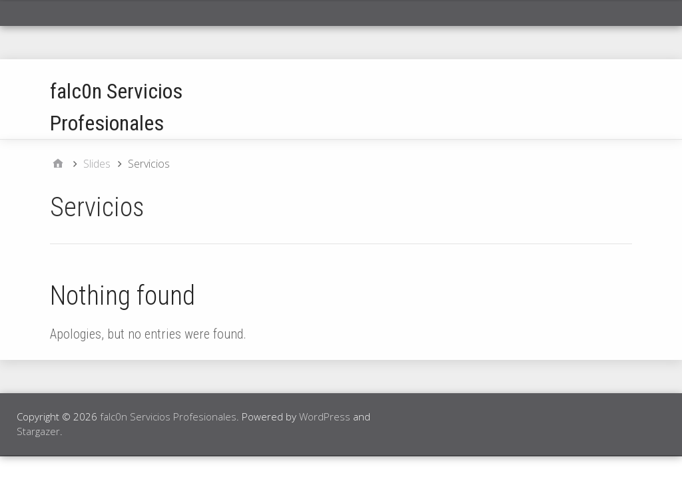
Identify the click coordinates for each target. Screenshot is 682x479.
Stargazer (38, 431)
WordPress (324, 416)
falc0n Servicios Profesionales (168, 416)
